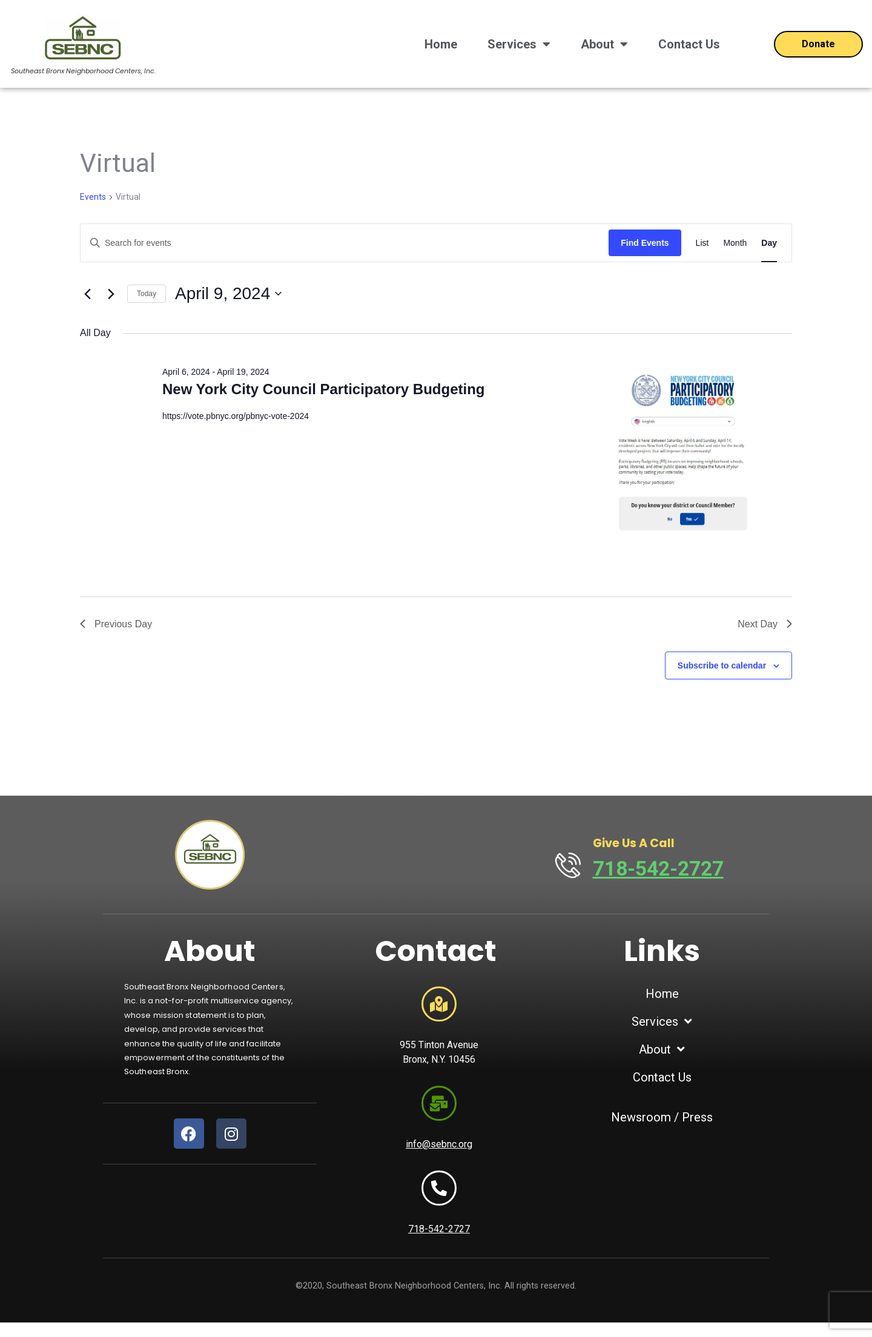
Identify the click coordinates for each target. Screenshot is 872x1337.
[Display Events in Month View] (735, 243)
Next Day (765, 624)
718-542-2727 (663, 868)
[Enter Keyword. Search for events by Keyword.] (345, 243)
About (604, 44)
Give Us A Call (638, 843)
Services (518, 44)
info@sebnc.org (439, 1154)
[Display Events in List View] (702, 243)
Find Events (645, 243)
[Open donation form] (818, 44)
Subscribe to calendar (722, 665)
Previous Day (116, 624)
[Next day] (111, 293)
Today (146, 293)
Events (93, 197)
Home (440, 44)
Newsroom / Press (662, 1117)
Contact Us (689, 44)
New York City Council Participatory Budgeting (323, 389)
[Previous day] (87, 293)
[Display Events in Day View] (769, 243)
